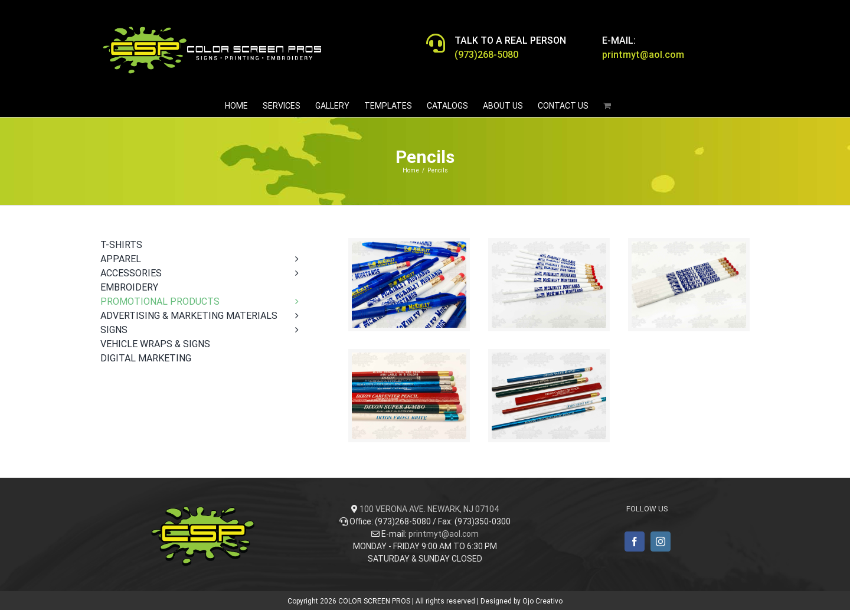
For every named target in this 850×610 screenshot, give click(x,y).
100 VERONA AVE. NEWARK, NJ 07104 (429, 509)
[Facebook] (635, 541)
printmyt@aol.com (443, 534)
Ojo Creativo (542, 601)
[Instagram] (660, 541)
